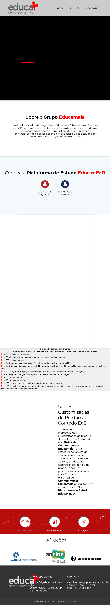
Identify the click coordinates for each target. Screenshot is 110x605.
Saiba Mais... (27, 60)
